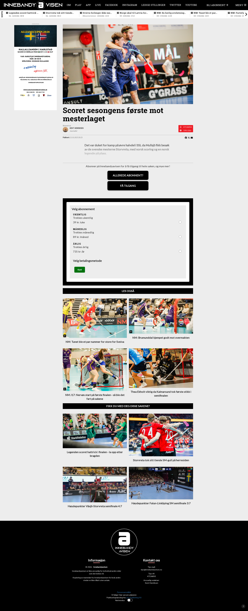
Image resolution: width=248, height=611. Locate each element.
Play (78, 5)
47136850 (187, 127)
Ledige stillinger (153, 5)
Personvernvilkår (124, 592)
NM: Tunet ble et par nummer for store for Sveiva (205, 13)
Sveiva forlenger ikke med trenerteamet (97, 13)
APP (88, 5)
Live (98, 5)
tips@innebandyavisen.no (151, 569)
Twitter (175, 5)
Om (69, 5)
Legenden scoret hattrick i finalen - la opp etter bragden (23, 13)
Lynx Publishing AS (133, 597)
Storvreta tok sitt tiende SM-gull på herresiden (59, 13)
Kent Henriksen (151, 583)
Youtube (191, 5)
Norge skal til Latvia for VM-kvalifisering (133, 13)
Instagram (129, 5)
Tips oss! (187, 130)
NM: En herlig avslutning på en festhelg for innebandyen (170, 13)
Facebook (111, 5)
